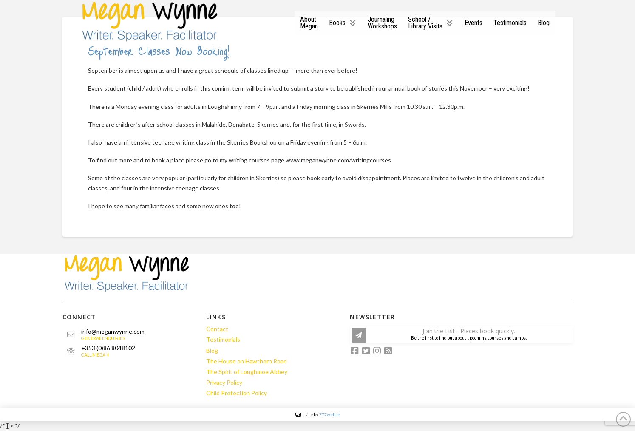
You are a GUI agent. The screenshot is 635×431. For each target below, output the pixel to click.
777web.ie (329, 414)
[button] (461, 334)
